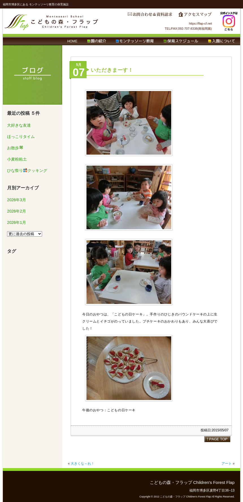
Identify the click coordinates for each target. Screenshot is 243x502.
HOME (72, 41)
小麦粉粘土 (17, 159)
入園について (221, 41)
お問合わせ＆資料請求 (149, 15)
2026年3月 (16, 200)
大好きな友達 (19, 125)
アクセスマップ (195, 15)
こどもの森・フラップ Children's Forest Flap (51, 21)
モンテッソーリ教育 (134, 41)
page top (217, 439)
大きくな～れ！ (82, 464)
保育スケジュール (181, 41)
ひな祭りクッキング (27, 170)
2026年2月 (16, 211)
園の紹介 (96, 41)
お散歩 (15, 148)
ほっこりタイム (21, 136)
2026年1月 (16, 222)
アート (227, 464)
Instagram (229, 21)
